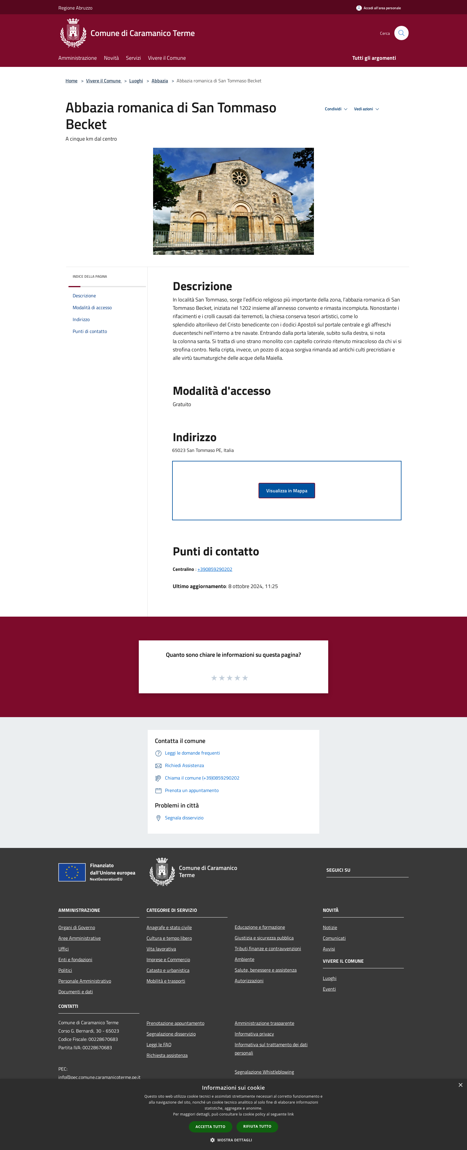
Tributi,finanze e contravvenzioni (268, 948)
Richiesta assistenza (167, 1055)
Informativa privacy (254, 1033)
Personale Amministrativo (84, 980)
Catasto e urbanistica (168, 970)
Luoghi (136, 80)
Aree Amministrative (79, 938)
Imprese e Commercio (168, 959)
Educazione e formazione (260, 927)
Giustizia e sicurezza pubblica (264, 937)
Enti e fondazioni (75, 959)
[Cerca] (401, 33)
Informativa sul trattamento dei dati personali (271, 1048)
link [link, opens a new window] (291, 1114)
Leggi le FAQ (159, 1044)
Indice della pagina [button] (90, 276)
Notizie (330, 927)
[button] (233, 1140)
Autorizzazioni (249, 980)
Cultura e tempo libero (169, 938)
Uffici (63, 948)
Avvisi (329, 948)
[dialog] (233, 1114)
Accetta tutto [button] (210, 1126)
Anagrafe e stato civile (169, 927)
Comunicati (334, 938)
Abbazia (160, 80)
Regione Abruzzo (75, 7)
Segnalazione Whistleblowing (264, 1071)
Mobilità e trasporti (166, 980)
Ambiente (244, 959)
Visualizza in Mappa (286, 490)
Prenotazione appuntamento (175, 1023)
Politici (65, 970)
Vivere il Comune (104, 80)
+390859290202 (214, 569)
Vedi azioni (367, 109)
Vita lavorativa (161, 948)
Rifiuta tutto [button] (257, 1126)
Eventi (329, 988)
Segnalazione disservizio (171, 1033)
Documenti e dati (75, 991)
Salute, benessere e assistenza (266, 969)
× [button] (460, 1085)
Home (71, 80)
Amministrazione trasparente (264, 1023)
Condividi (337, 109)
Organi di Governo (76, 927)
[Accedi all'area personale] (378, 8)
